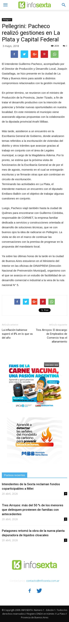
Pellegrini (7, 19)
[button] (64, 5)
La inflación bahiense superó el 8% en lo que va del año (17, 333)
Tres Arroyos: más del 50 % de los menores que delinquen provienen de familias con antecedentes (32, 509)
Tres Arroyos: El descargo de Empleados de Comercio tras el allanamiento (51, 335)
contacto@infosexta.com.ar (42, 580)
